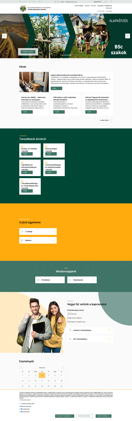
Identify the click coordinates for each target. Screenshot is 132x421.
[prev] (20, 367)
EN (107, 1)
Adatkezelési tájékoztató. (95, 397)
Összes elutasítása (84, 417)
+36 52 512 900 (24, 1)
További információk (24, 401)
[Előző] (4, 36)
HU (105, 1)
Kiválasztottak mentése (63, 417)
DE (55, 1)
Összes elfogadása (102, 417)
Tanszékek (62, 1)
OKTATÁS (87, 5)
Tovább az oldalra (27, 51)
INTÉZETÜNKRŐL (79, 5)
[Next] (127, 36)
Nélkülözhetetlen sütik (28, 404)
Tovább (54, 88)
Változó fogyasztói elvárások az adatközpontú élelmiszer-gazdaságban (97, 99)
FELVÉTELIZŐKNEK (100, 11)
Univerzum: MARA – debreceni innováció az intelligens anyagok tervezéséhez (33, 99)
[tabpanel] (66, 36)
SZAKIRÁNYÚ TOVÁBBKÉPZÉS (104, 5)
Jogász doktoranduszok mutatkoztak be (67, 75)
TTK (58, 1)
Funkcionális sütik (26, 407)
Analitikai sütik (25, 410)
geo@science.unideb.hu (74, 318)
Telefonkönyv (33, 1)
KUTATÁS (93, 5)
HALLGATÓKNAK (109, 11)
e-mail (41, 1)
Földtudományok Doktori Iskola (71, 1)
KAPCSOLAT (109, 8)
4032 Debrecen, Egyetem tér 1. (76, 322)
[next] (63, 367)
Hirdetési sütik (25, 412)
